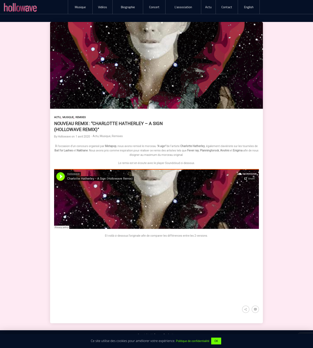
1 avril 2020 (83, 136)
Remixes (80, 117)
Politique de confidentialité (192, 341)
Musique (68, 117)
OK (216, 341)
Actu (57, 117)
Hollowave (64, 136)
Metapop (110, 146)
